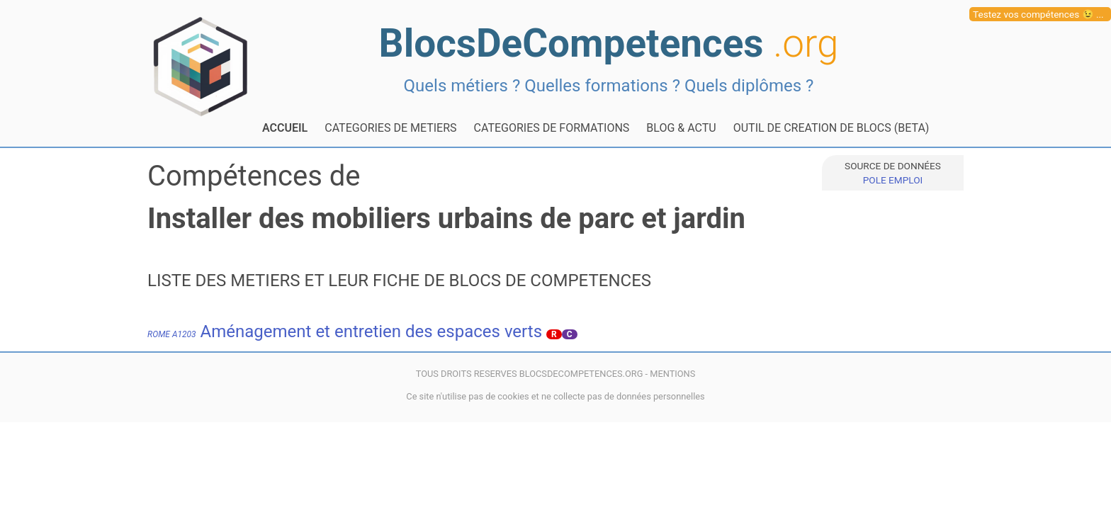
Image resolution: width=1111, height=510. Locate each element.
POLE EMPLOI (893, 180)
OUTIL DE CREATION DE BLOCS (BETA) (831, 128)
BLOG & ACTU (681, 128)
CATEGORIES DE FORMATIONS (552, 128)
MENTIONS (672, 373)
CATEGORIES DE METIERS (390, 128)
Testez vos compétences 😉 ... (1038, 14)
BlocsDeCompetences (609, 43)
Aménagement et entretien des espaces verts (344, 331)
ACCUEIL (285, 128)
